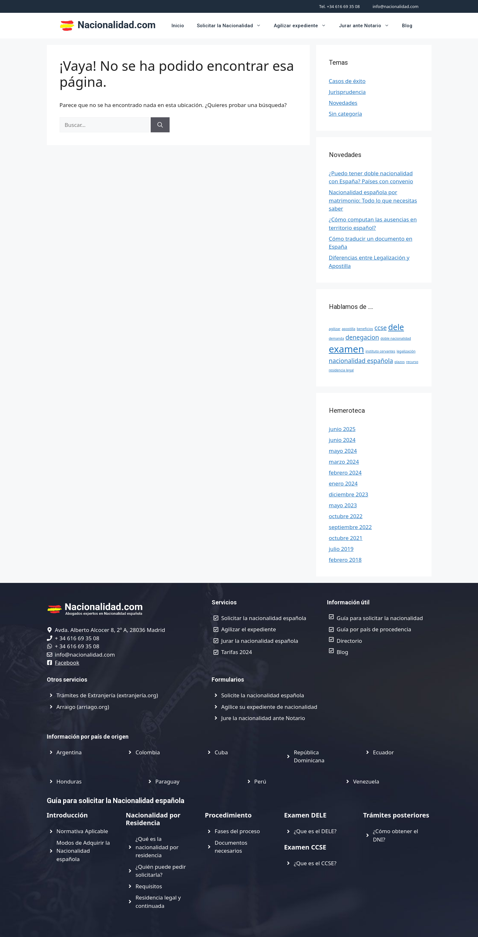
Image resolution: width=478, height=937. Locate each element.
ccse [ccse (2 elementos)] (380, 328)
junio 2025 (342, 429)
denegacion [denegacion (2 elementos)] (362, 337)
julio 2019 (341, 548)
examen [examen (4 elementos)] (346, 349)
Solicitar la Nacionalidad (232, 25)
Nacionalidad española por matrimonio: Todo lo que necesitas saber (373, 200)
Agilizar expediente (303, 25)
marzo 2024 (344, 461)
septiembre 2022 (350, 527)
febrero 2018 (345, 559)
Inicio (178, 26)
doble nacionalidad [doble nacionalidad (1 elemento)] (396, 338)
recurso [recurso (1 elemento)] (412, 362)
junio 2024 (342, 440)
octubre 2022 (346, 516)
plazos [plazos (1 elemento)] (399, 362)
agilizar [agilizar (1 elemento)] (334, 329)
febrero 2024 (345, 472)
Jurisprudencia (347, 91)
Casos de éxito (347, 81)
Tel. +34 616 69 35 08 (339, 6)
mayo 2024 (343, 450)
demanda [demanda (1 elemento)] (336, 338)
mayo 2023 (343, 505)
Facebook (67, 662)
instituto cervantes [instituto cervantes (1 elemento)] (380, 351)
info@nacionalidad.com (395, 6)
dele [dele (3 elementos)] (396, 327)
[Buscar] (160, 125)
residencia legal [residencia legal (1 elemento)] (341, 370)
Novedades (343, 102)
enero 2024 (343, 483)
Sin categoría (345, 113)
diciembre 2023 (348, 494)
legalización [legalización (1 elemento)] (406, 351)
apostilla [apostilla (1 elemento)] (348, 329)
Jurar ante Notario (367, 25)
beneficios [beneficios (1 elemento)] (365, 329)
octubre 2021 (346, 538)
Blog (407, 26)
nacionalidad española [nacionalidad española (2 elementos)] (361, 361)
